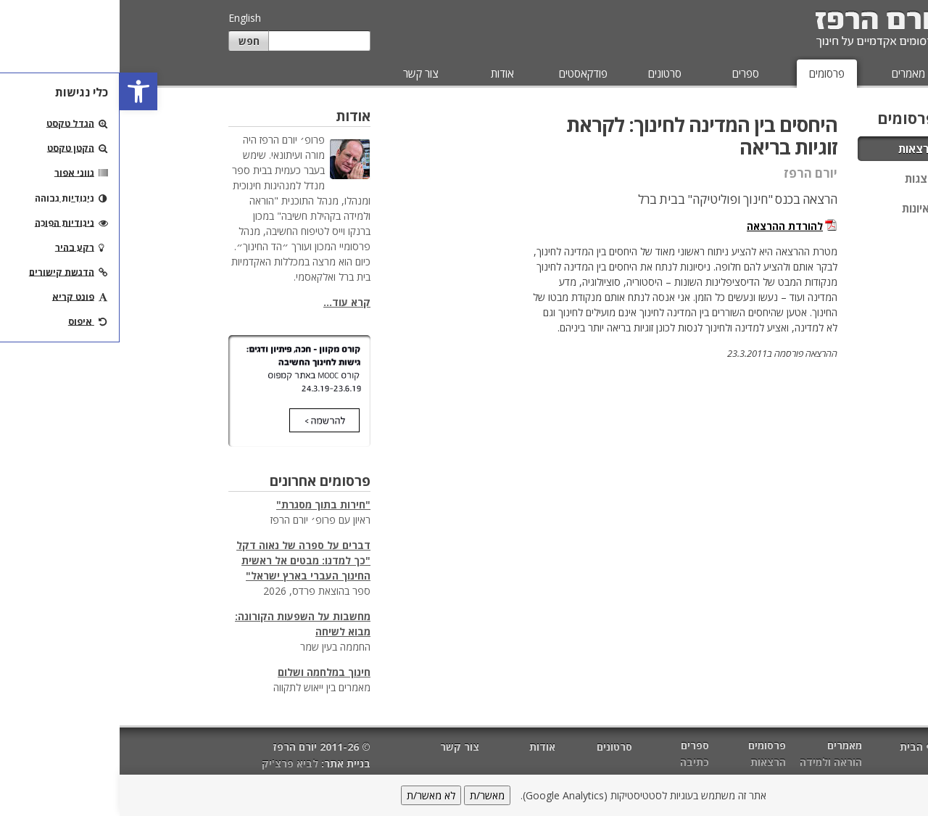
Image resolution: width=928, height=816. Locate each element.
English (125, 18)
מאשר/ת (367, 795)
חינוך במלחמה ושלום (204, 672)
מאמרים (788, 73)
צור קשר (301, 73)
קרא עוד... (227, 302)
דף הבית (799, 747)
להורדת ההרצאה (665, 226)
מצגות (800, 178)
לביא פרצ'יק (170, 763)
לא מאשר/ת (311, 795)
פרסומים (707, 73)
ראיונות (799, 208)
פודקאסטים (463, 73)
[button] (19, 91)
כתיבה (574, 762)
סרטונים (545, 73)
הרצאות (797, 148)
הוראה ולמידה (711, 762)
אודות (382, 73)
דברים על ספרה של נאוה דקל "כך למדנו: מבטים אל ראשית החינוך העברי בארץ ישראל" (184, 560)
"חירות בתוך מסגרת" (204, 504)
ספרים (626, 73)
